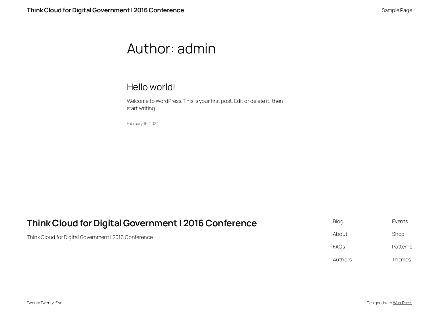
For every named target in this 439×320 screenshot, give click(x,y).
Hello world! (151, 87)
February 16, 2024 (143, 123)
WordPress (402, 302)
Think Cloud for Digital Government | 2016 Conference (105, 10)
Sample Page (397, 10)
